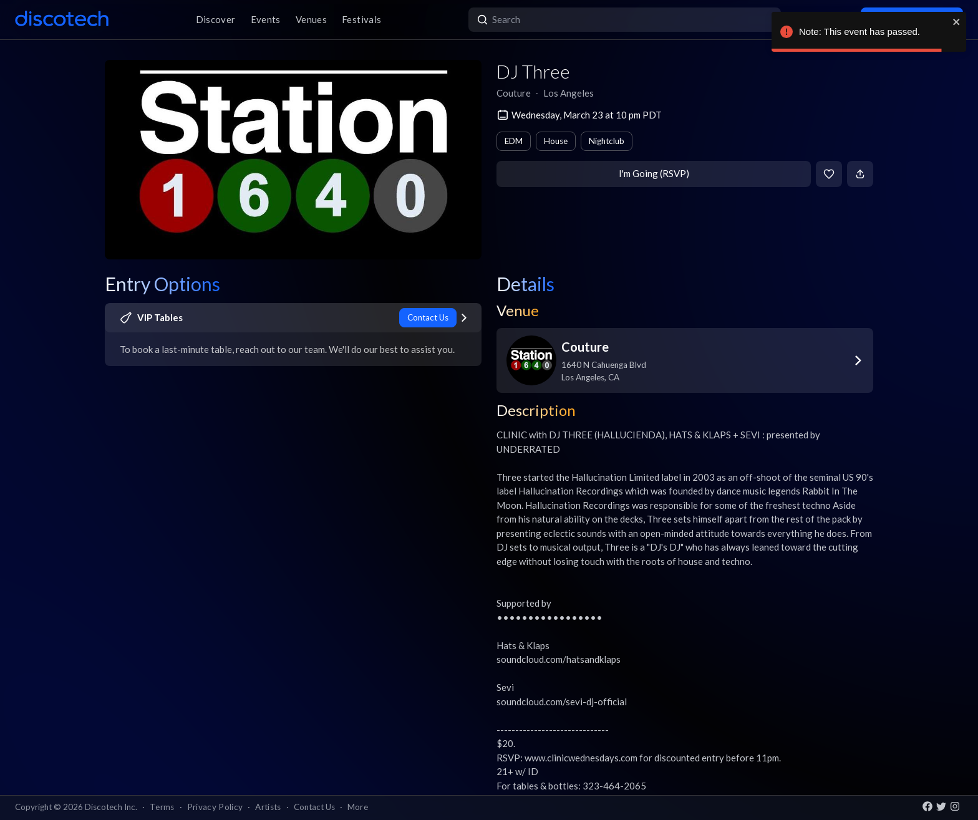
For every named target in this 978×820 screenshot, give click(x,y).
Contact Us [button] (314, 807)
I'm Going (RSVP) (654, 173)
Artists (268, 807)
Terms (162, 807)
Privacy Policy (215, 807)
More (357, 807)
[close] (956, 22)
